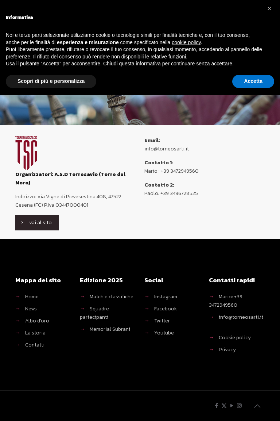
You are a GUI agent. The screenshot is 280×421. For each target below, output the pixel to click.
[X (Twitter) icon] (224, 405)
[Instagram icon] (239, 405)
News (31, 309)
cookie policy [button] (186, 42)
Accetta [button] (253, 81)
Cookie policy (235, 337)
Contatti (34, 345)
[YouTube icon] (231, 405)
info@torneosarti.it (241, 317)
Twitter (162, 321)
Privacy (227, 349)
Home (32, 297)
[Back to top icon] (257, 406)
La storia (35, 333)
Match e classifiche (111, 297)
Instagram (165, 297)
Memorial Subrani (110, 329)
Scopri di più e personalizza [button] (51, 81)
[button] (270, 12)
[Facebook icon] (216, 405)
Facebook (165, 309)
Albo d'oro (37, 321)
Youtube (164, 333)
